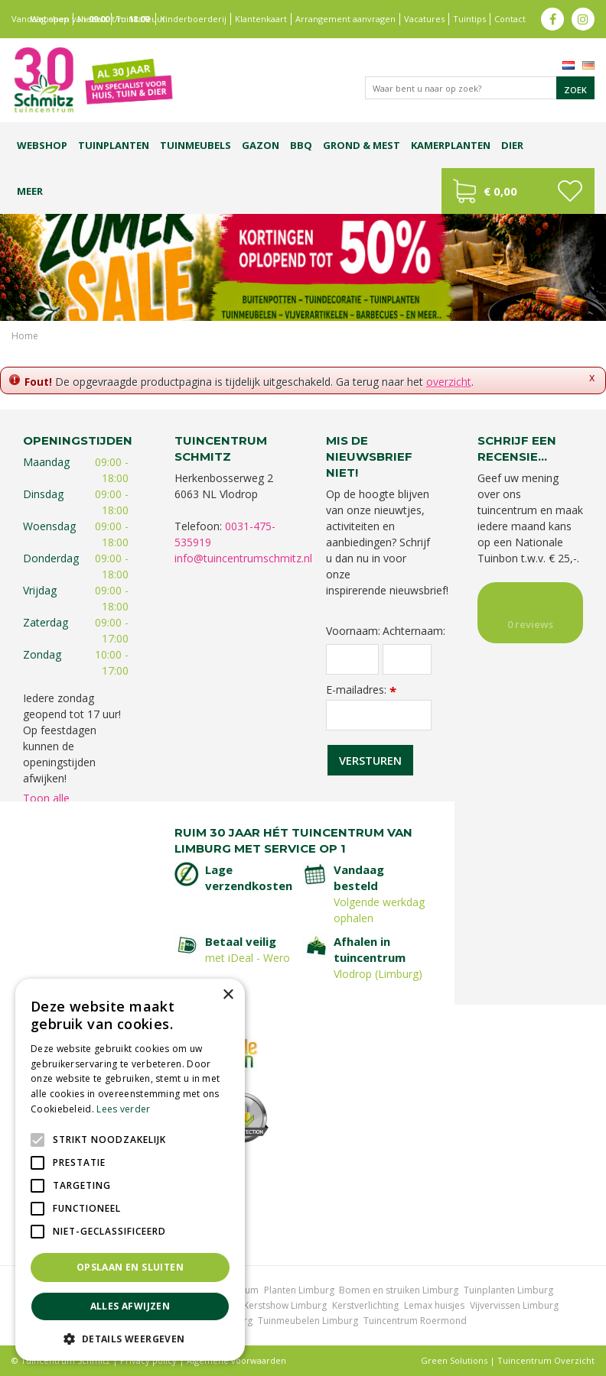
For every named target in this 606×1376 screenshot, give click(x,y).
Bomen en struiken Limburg (398, 1290)
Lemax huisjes (434, 1305)
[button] (130, 1338)
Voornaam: (352, 631)
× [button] (227, 995)
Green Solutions (454, 1360)
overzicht (448, 381)
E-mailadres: (361, 689)
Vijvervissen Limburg (514, 1305)
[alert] (130, 1170)
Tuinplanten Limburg (508, 1290)
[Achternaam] (407, 659)
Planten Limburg (299, 1290)
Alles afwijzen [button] (130, 1306)
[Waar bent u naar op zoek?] (480, 87)
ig (583, 19)
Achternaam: (407, 631)
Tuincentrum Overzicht (546, 1360)
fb (552, 19)
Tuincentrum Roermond (415, 1320)
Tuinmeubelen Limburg (308, 1320)
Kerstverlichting (365, 1305)
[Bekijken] (518, 191)
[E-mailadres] (379, 715)
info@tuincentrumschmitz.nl (243, 558)
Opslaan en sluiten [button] (130, 1267)
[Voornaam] (352, 659)
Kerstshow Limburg (285, 1305)
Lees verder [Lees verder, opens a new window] (123, 1108)
